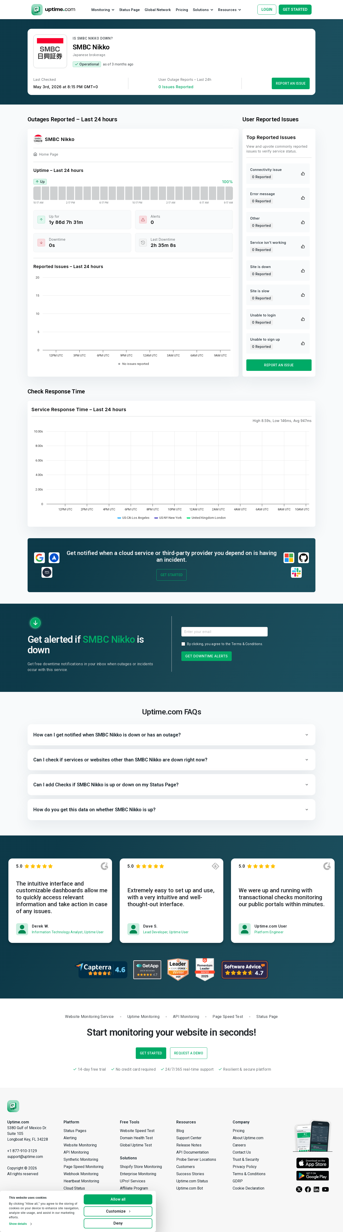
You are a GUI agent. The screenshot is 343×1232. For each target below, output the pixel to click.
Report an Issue (291, 83)
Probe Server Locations (196, 1159)
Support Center (188, 1138)
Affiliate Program (134, 1188)
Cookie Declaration (248, 1188)
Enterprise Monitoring (138, 1174)
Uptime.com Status (192, 1181)
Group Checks (75, 1210)
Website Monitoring (80, 1145)
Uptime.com (18, 1122)
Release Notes (188, 1145)
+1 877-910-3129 (22, 1151)
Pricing (238, 1130)
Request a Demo (188, 1053)
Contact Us (242, 1152)
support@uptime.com (25, 1156)
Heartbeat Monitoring (81, 1181)
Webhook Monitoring (81, 1174)
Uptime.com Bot (189, 1188)
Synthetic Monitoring (81, 1159)
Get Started (171, 575)
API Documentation (192, 1152)
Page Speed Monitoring (83, 1166)
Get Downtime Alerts (206, 656)
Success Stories (190, 1174)
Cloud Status (74, 1188)
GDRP (238, 1181)
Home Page (45, 155)
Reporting (72, 1217)
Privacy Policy (245, 1166)
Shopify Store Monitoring (141, 1166)
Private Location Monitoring (87, 1195)
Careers (239, 1145)
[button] (171, 734)
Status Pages (75, 1130)
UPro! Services (132, 1181)
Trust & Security (246, 1159)
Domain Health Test (136, 1138)
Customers (185, 1166)
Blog (180, 1130)
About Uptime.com (248, 1138)
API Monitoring (76, 1152)
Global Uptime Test (136, 1145)
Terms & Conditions (246, 644)
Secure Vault (74, 1202)
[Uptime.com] (13, 1106)
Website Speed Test (137, 1130)
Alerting (70, 1138)
